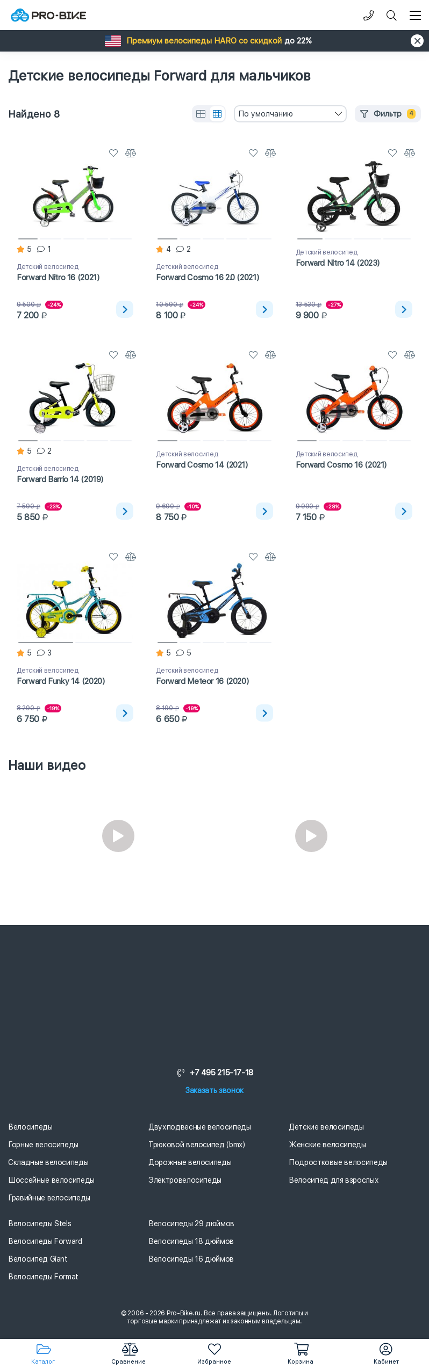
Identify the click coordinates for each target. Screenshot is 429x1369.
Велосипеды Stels (39, 1223)
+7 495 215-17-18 (214, 1072)
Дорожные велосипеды (189, 1162)
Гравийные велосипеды (49, 1197)
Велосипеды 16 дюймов (191, 1259)
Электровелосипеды (184, 1180)
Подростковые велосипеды (338, 1162)
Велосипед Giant (38, 1259)
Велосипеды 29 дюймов (191, 1223)
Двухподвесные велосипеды (199, 1127)
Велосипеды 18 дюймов (191, 1241)
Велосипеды (30, 1127)
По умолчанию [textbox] (265, 114)
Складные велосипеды (48, 1162)
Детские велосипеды (326, 1127)
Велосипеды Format (43, 1276)
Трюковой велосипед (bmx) (196, 1144)
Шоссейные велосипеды (51, 1180)
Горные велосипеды (43, 1144)
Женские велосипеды (327, 1144)
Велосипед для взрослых (333, 1180)
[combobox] (290, 113)
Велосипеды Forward (45, 1241)
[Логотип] (48, 15)
